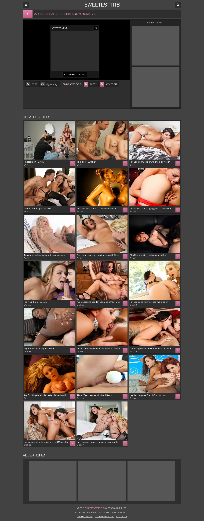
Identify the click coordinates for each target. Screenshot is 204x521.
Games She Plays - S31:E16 (37, 208)
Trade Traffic (85, 516)
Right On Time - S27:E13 (35, 301)
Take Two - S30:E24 (86, 161)
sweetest (102, 5)
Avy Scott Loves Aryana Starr (39, 348)
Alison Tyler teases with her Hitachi (94, 395)
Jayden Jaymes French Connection (148, 395)
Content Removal (104, 516)
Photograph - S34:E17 (34, 161)
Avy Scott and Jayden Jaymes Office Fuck (98, 301)
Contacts (121, 516)
